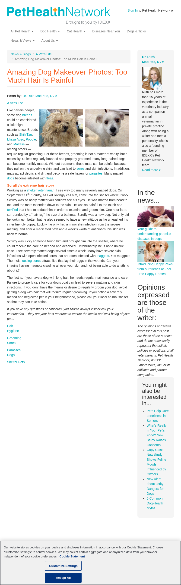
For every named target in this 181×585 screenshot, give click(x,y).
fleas (49, 178)
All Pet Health (22, 31)
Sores (11, 343)
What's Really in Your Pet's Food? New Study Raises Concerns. (156, 435)
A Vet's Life (44, 54)
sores (80, 168)
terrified (12, 210)
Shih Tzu (25, 134)
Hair (10, 326)
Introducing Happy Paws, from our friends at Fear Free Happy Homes (155, 269)
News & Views (23, 40)
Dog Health (50, 31)
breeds (27, 115)
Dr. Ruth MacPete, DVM (39, 96)
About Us (49, 40)
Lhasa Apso (15, 139)
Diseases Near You (106, 31)
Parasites (14, 350)
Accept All (63, 577)
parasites (95, 173)
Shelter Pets (16, 362)
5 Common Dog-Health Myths (155, 503)
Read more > (151, 170)
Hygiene (13, 331)
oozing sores (31, 261)
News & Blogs (21, 54)
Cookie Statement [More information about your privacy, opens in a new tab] (72, 556)
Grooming (14, 338)
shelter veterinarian (40, 190)
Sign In (133, 10)
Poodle (31, 139)
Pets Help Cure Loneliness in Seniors (158, 415)
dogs (10, 178)
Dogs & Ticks (136, 31)
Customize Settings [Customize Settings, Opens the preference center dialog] (63, 566)
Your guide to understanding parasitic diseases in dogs (154, 234)
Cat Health (76, 31)
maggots (103, 256)
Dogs (11, 355)
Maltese (19, 144)
